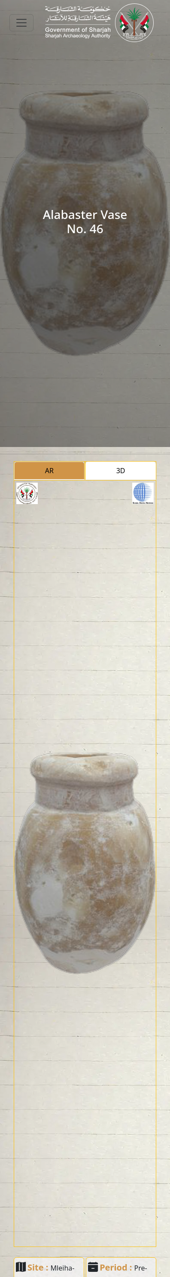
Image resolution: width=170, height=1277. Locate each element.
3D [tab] (120, 470)
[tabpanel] (85, 863)
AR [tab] (49, 470)
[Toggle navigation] (21, 22)
